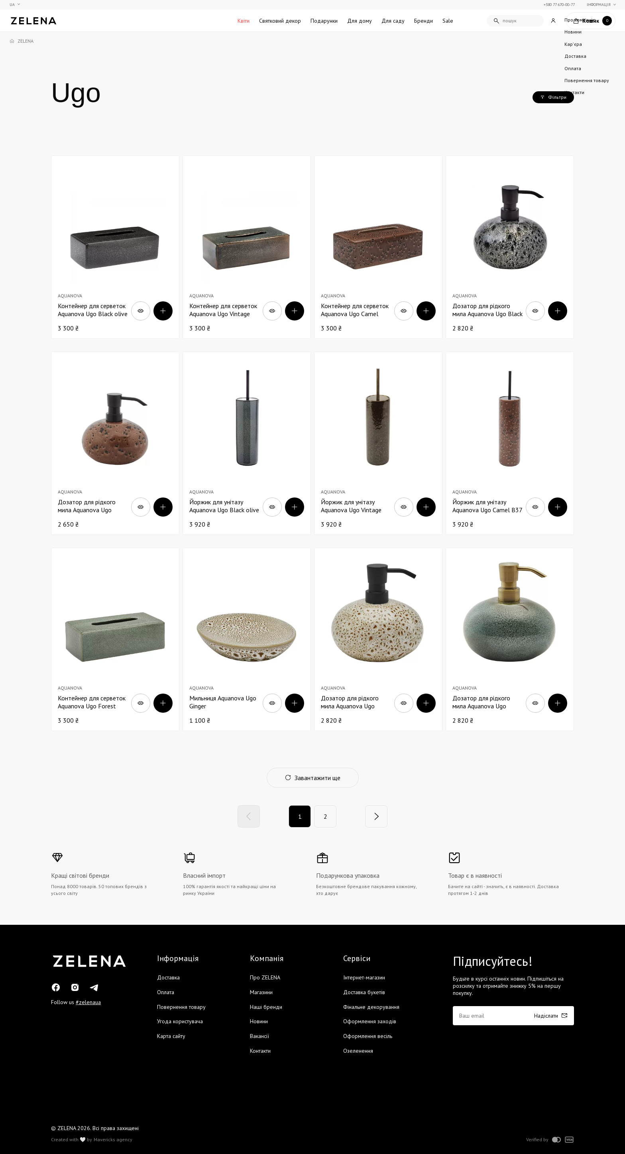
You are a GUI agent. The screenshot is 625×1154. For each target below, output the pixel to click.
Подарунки (324, 20)
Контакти (260, 1050)
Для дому (359, 20)
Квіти (244, 20)
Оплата (165, 992)
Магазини (261, 992)
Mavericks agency (113, 1139)
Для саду (393, 20)
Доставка (168, 977)
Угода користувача (180, 1021)
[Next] (376, 816)
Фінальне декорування (371, 1006)
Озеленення (358, 1050)
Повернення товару (181, 1006)
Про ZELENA (265, 977)
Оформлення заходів (369, 1021)
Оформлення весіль (367, 1036)
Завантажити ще (312, 778)
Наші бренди (266, 1006)
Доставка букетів (364, 992)
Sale (447, 20)
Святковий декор (280, 20)
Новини (259, 1021)
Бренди (423, 20)
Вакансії (259, 1036)
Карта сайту (171, 1036)
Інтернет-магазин (364, 977)
